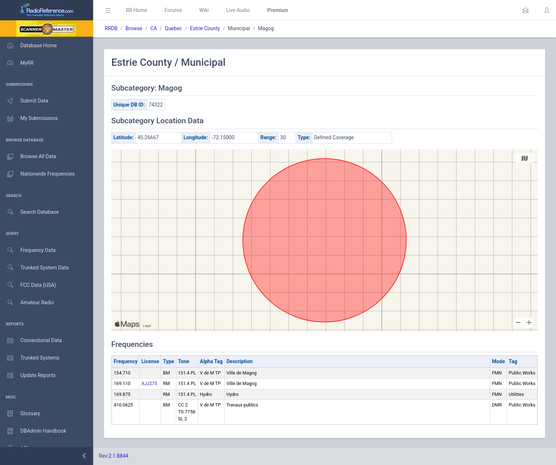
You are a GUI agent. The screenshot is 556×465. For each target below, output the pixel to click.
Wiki (204, 10)
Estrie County (205, 28)
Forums (173, 10)
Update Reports (28, 375)
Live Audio (238, 10)
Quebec (173, 28)
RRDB (111, 28)
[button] (525, 10)
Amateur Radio (27, 303)
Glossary (20, 413)
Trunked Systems (29, 358)
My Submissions (29, 118)
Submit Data (24, 101)
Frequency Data (28, 250)
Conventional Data (31, 340)
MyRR (16, 63)
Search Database (29, 212)
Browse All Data (28, 156)
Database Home (28, 45)
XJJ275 (149, 383)
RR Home (136, 10)
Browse (133, 28)
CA (153, 28)
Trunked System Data (34, 268)
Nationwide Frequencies (37, 174)
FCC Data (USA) (28, 285)
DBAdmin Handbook (33, 431)
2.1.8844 (118, 456)
